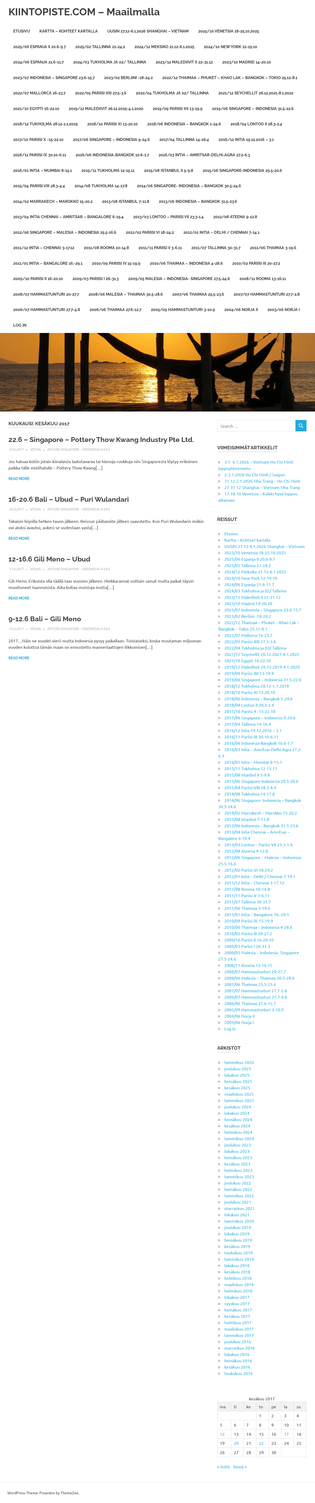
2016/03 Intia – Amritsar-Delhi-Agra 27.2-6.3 (204, 155)
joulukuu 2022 (237, 1182)
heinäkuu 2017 (238, 1309)
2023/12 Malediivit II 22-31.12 (184, 62)
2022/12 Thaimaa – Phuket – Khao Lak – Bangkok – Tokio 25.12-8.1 (229, 77)
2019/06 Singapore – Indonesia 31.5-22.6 (253, 108)
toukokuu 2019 (238, 1252)
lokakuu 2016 (236, 1354)
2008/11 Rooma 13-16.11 (262, 278)
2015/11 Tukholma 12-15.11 (108, 170)
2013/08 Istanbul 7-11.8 (125, 201)
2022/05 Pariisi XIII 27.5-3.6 (100, 93)
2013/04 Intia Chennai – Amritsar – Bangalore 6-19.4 (68, 216)
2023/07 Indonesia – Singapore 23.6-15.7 (54, 77)
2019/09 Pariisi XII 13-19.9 (177, 108)
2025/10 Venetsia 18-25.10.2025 (228, 31)
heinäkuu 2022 (238, 1189)
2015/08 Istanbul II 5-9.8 (168, 170)
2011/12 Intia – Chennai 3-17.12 (43, 247)
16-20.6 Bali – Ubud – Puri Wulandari (68, 499)
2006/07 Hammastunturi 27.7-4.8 (46, 309)
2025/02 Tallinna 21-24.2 (100, 46)
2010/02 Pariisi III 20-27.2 (256, 263)
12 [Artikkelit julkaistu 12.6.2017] (222, 1434)
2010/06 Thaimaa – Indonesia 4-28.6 (186, 263)
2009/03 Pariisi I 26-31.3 (95, 278)
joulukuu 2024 (237, 1106)
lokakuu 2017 (236, 1297)
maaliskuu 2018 (239, 1284)
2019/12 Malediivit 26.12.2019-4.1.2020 (106, 108)
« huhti (223, 1466)
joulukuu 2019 (237, 1227)
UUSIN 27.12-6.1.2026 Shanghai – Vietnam (148, 31)
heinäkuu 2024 (238, 1119)
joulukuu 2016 (237, 1341)
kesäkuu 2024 (237, 1125)
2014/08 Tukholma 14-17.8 (101, 186)
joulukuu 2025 (237, 1068)
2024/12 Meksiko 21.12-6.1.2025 (164, 46)
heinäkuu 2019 (238, 1239)
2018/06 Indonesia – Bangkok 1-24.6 (184, 124)
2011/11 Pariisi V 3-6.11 (160, 247)
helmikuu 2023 (238, 1170)
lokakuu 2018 (236, 1265)
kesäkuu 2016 (237, 1366)
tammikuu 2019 (239, 1259)
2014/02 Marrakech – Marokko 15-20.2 (52, 201)
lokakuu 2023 (236, 1151)
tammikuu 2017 (239, 1335)
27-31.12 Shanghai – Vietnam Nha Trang (262, 487)
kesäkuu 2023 (237, 1163)
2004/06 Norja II (241, 309)
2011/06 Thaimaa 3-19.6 (273, 247)
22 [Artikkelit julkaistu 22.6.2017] (261, 1443)
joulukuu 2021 (237, 1201)
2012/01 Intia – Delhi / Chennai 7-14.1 (221, 232)
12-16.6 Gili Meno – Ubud (49, 559)
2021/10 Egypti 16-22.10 (36, 108)
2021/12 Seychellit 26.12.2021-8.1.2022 (255, 93)
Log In (19, 325)
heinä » (240, 1466)
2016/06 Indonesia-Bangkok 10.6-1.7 (112, 155)
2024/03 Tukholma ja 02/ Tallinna (109, 62)
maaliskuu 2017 (239, 1328)
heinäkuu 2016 (238, 1360)
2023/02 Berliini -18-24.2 (128, 77)
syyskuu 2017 (237, 1303)
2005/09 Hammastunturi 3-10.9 (183, 309)
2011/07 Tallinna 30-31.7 (215, 247)
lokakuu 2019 (236, 1233)
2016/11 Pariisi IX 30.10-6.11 (39, 155)
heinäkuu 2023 (238, 1157)
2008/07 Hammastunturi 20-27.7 (46, 294)
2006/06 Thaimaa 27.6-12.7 (115, 309)
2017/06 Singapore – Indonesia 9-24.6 (111, 139)
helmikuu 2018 (238, 1290)
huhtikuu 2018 (238, 1278)
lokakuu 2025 (236, 1074)
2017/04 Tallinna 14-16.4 (184, 139)
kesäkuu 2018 (237, 1271)
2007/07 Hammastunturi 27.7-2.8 (267, 294)
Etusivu (21, 31)
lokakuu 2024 (236, 1113)
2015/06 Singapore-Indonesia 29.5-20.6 (242, 170)
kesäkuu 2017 (237, 1316)
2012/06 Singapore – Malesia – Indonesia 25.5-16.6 (64, 232)
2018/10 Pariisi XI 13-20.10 (112, 124)
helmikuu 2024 (238, 1132)
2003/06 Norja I (283, 309)
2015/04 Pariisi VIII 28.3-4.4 (39, 186)
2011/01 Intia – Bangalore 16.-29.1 (47, 263)
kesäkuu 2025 (237, 1087)
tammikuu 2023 (239, 1176)
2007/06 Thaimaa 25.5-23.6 (198, 294)
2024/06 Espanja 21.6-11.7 (38, 62)
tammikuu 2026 (239, 1062)
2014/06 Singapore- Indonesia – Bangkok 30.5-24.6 (189, 186)
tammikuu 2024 (239, 1138)
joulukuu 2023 (237, 1144)
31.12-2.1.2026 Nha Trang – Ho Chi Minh (262, 480)
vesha (35, 449)
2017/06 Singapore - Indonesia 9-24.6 (78, 449)
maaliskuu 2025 (239, 1094)
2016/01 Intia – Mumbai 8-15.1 (42, 170)
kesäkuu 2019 (237, 1246)
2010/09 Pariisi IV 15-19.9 (116, 263)
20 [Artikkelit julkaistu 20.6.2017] (236, 1443)
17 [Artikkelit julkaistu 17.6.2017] (286, 1434)
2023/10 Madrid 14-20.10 (246, 62)
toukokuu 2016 (238, 1373)
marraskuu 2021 (239, 1208)
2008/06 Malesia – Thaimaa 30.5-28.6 (126, 294)
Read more (18, 479)
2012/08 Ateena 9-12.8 (235, 216)
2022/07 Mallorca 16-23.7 (39, 93)
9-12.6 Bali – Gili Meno (44, 619)
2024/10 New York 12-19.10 (230, 46)
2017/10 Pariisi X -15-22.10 (38, 139)
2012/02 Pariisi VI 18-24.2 (150, 232)
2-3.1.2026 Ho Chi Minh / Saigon (254, 474)
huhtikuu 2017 (238, 1322)
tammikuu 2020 (239, 1220)
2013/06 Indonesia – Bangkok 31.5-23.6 (198, 201)
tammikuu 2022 (239, 1195)
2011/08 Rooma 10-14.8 (106, 247)
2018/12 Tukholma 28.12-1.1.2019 (45, 124)
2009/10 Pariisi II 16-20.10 (38, 278)
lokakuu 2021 (236, 1214)
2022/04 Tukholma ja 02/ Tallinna (172, 93)
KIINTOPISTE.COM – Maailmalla (84, 12)
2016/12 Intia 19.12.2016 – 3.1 (246, 139)
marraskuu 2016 (239, 1347)
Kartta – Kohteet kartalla (68, 31)
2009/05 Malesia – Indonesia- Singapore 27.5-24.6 (179, 278)
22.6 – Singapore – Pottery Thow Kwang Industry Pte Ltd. (101, 440)
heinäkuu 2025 (238, 1081)
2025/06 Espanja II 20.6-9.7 (39, 46)
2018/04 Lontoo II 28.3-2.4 (256, 124)
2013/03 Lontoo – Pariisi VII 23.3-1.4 (168, 216)
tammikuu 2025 (239, 1100)
